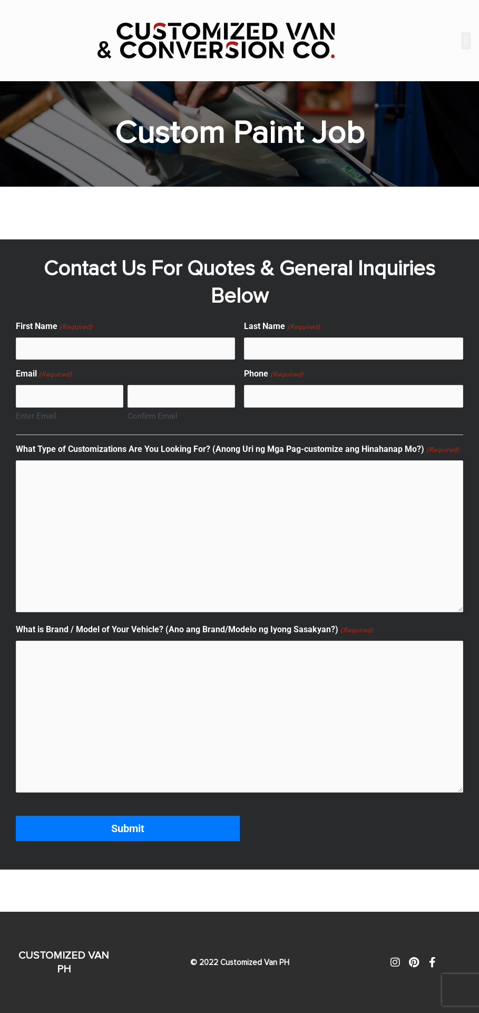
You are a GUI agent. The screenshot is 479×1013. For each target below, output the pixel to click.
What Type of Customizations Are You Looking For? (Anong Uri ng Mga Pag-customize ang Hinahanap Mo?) (237, 449)
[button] (466, 41)
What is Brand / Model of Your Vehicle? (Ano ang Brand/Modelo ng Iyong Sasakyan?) (194, 630)
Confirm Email (153, 416)
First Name (54, 327)
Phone (273, 374)
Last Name (282, 327)
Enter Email (36, 416)
